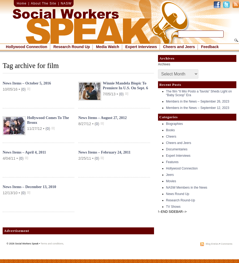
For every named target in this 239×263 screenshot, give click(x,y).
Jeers (170, 175)
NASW (66, 3)
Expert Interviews (141, 47)
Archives (164, 64)
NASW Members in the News (186, 187)
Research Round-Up (180, 200)
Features (172, 162)
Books (170, 130)
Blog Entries (212, 244)
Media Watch (107, 47)
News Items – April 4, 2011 (24, 152)
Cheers (171, 136)
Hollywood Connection (26, 47)
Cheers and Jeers (179, 47)
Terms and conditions (52, 243)
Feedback (210, 47)
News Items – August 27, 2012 (102, 118)
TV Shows (173, 207)
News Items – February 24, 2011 (104, 152)
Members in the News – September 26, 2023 (197, 101)
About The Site (43, 3)
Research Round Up (71, 47)
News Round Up (177, 194)
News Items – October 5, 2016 (27, 83)
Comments (226, 244)
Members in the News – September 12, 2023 (197, 108)
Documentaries (176, 149)
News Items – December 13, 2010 (29, 187)
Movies (171, 181)
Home (22, 3)
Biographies (174, 124)
